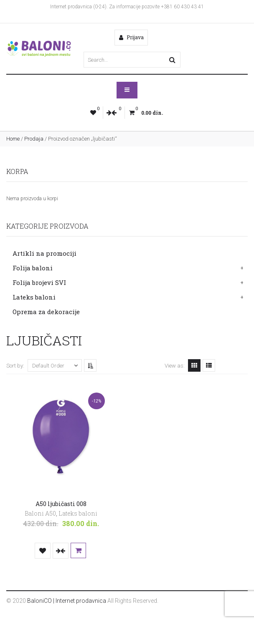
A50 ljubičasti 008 (61, 504)
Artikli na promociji (44, 253)
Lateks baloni (34, 297)
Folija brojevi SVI (39, 282)
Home (13, 139)
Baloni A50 (40, 513)
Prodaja (33, 139)
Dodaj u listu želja (43, 551)
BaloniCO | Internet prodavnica (66, 600)
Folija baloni (33, 268)
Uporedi (61, 551)
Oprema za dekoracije (46, 311)
